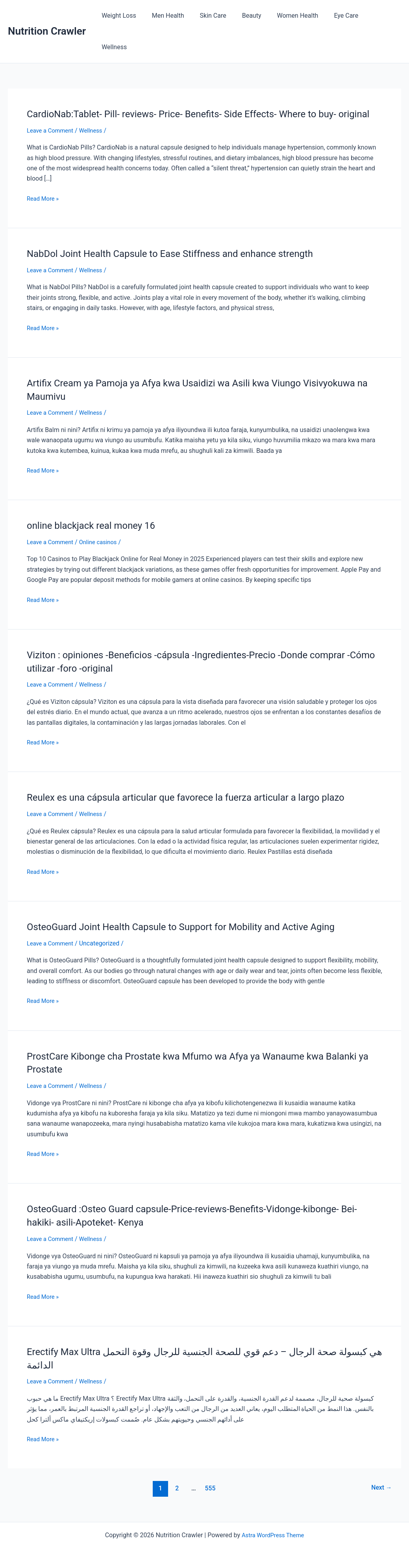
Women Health (299, 15)
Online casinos (103, 523)
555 (209, 1469)
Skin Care (221, 15)
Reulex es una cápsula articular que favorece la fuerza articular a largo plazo (199, 779)
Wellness (382, 15)
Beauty (256, 15)
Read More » (44, 180)
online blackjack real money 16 (97, 507)
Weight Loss (133, 15)
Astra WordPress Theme (273, 1516)
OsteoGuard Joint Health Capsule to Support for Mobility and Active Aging (194, 908)
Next (380, 1469)
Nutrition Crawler (47, 15)
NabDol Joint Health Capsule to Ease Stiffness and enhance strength (182, 235)
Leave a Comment (52, 112)
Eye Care (345, 15)
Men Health (179, 15)
